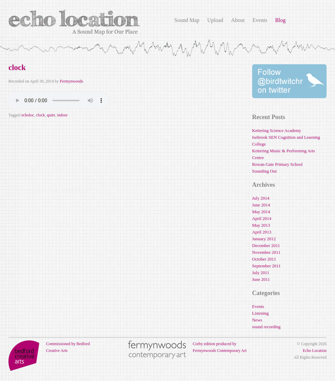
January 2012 (264, 238)
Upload (215, 20)
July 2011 (260, 272)
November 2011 (266, 252)
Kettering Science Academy (276, 130)
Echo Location (315, 350)
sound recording (266, 326)
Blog (280, 20)
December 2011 (266, 245)
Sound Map (186, 20)
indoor (62, 115)
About (238, 20)
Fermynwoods (71, 81)
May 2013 (261, 225)
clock (17, 67)
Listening (260, 313)
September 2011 (266, 265)
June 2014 (261, 204)
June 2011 (261, 279)
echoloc (27, 115)
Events (259, 20)
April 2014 (261, 218)
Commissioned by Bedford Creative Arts (49, 347)
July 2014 (260, 198)
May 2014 (261, 211)
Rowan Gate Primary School (277, 164)
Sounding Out (264, 171)
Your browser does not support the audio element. (59, 100)
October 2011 (264, 259)
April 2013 (261, 231)
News (257, 319)
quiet (51, 115)
